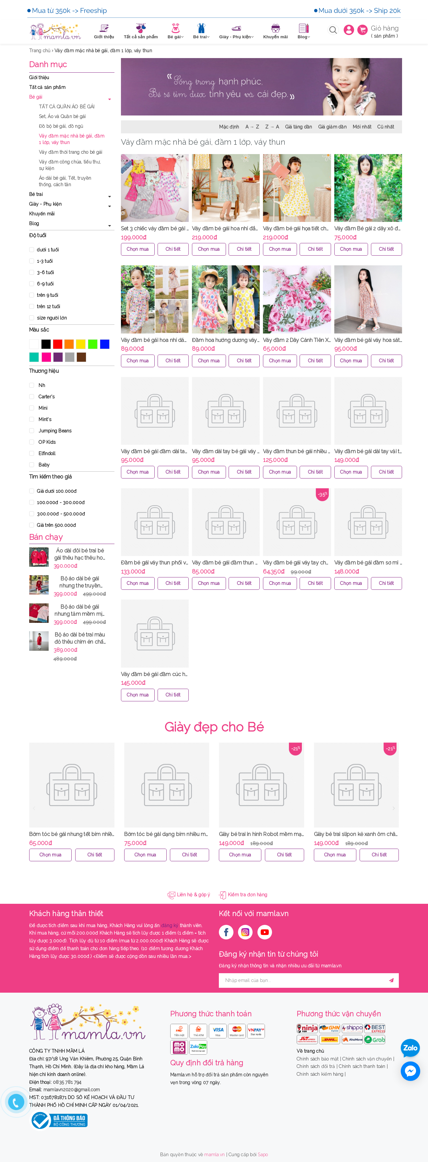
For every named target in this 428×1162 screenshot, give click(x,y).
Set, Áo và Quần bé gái (62, 116)
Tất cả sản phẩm (47, 87)
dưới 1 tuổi (44, 249)
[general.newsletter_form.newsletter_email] (309, 980)
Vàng (81, 344)
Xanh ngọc (34, 357)
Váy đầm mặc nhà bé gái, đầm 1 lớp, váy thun (71, 139)
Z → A (272, 126)
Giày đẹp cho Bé (214, 726)
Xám (70, 357)
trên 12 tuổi (44, 306)
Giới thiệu (39, 77)
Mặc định (229, 126)
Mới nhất (362, 126)
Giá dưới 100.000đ (53, 491)
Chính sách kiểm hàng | (321, 1074)
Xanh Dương (105, 344)
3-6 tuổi (41, 272)
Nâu (81, 357)
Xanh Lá (93, 344)
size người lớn (48, 318)
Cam (69, 344)
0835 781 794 (67, 1082)
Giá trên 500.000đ (52, 525)
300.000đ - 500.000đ (57, 513)
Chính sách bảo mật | (319, 1058)
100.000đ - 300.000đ (57, 502)
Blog (34, 223)
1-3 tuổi (41, 261)
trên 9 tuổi (43, 295)
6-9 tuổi (41, 283)
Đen (46, 344)
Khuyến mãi (42, 213)
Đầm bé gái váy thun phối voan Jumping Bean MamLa (185, 563)
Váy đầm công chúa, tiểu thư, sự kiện (70, 165)
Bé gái (35, 97)
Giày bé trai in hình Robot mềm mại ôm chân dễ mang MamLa (293, 834)
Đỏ (58, 344)
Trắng (34, 344)
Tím (58, 357)
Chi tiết (173, 249)
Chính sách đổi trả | (317, 1066)
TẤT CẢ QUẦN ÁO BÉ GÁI (66, 106)
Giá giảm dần (332, 126)
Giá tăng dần (298, 126)
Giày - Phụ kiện (45, 204)
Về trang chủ (310, 1051)
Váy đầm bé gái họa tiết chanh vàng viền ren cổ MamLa (328, 228)
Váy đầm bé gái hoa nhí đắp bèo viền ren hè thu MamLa (258, 228)
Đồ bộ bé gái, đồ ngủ (61, 126)
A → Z (252, 126)
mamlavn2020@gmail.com (71, 1089)
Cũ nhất (385, 126)
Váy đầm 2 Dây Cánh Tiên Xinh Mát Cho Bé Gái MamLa (327, 340)
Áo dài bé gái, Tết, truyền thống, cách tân (65, 181)
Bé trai (36, 194)
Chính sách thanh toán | (363, 1066)
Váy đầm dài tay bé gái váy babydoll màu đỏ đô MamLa (258, 451)
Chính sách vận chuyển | (368, 1058)
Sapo (263, 1154)
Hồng (46, 357)
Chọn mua (138, 249)
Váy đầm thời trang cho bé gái (70, 152)
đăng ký (170, 925)
